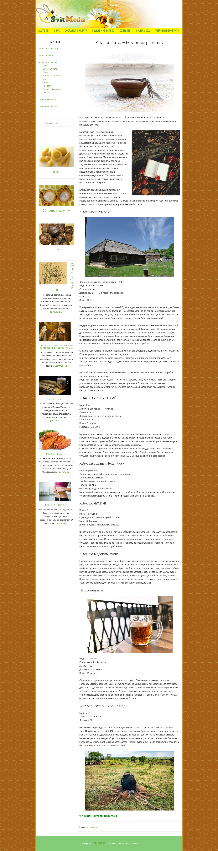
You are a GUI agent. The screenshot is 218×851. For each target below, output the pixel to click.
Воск (45, 65)
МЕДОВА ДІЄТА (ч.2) (56, 505)
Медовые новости (47, 99)
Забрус (46, 72)
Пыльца (46, 92)
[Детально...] (56, 312)
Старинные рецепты (48, 106)
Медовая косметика (48, 48)
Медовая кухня (92, 827)
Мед (45, 79)
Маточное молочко (52, 75)
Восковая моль (50, 69)
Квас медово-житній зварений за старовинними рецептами (56, 346)
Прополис (47, 86)
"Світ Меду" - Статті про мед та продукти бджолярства (109, 14)
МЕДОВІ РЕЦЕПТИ (56, 453)
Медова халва (56, 398)
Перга (46, 82)
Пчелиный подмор (51, 89)
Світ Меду (99, 843)
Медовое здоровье (48, 62)
